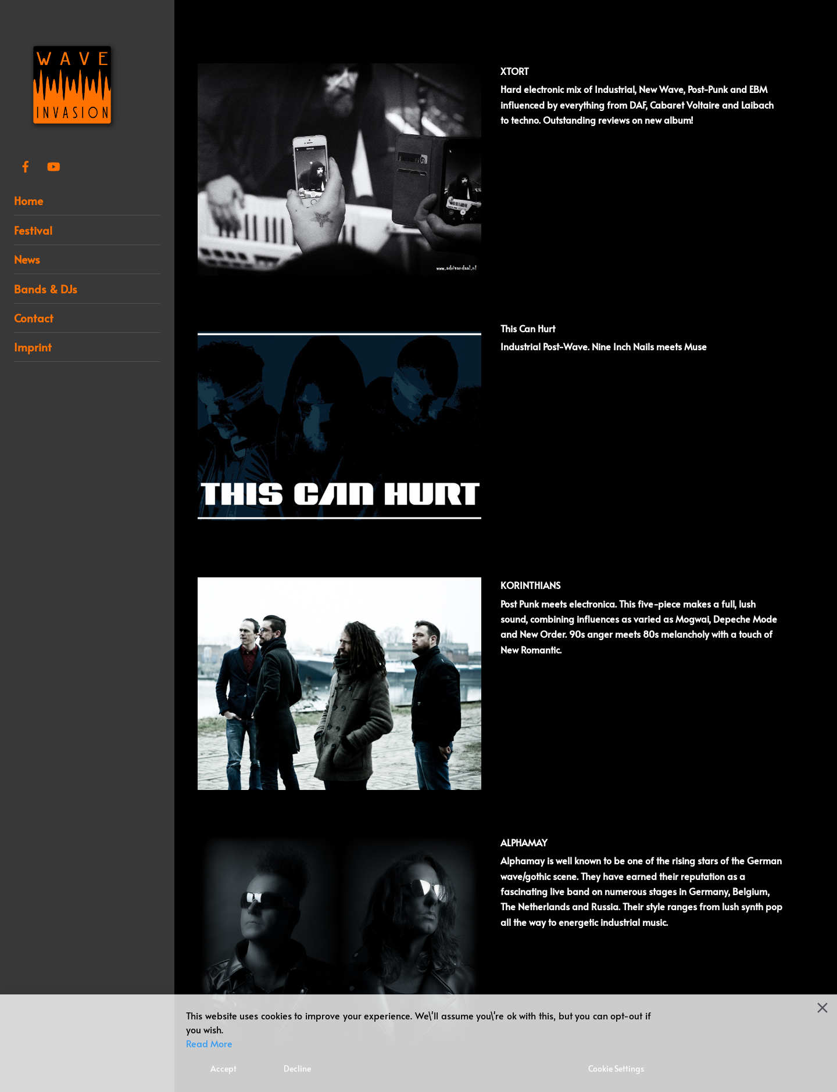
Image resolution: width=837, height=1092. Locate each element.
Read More (209, 1043)
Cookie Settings (616, 1068)
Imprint (33, 346)
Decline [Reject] (297, 1068)
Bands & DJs (45, 288)
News (27, 259)
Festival (33, 230)
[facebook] (25, 163)
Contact (33, 317)
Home (28, 200)
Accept (223, 1068)
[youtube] (53, 163)
